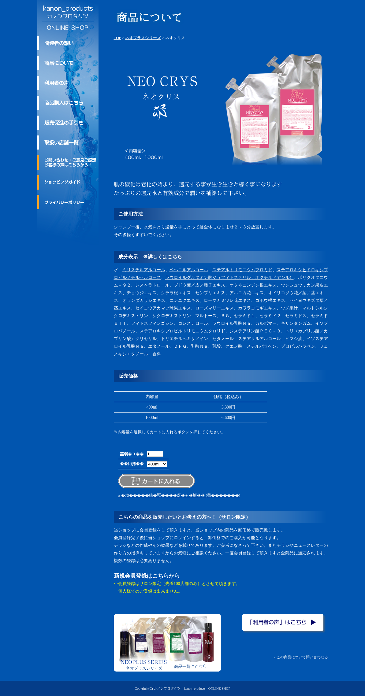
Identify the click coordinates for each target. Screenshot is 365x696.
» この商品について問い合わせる (301, 657)
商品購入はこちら (68, 103)
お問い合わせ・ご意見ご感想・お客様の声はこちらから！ (68, 162)
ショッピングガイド (68, 182)
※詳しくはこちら (162, 256)
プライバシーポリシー (68, 201)
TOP (117, 37)
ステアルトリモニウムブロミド (242, 270)
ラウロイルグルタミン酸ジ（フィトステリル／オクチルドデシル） (229, 277)
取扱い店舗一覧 (68, 142)
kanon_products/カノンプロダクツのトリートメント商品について (68, 63)
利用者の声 (68, 83)
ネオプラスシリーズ (143, 37)
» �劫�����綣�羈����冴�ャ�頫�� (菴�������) (179, 495)
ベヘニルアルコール (188, 270)
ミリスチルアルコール (143, 270)
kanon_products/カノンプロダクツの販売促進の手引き (68, 123)
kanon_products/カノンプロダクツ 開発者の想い (68, 43)
